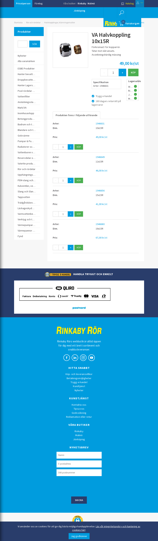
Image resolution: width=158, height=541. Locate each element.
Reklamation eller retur (79, 416)
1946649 (100, 157)
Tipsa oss (79, 408)
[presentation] (84, 486)
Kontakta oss (79, 404)
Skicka (79, 500)
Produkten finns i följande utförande (76, 115)
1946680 (100, 224)
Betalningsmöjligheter (79, 378)
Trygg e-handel (79, 382)
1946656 (100, 190)
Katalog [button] (118, 3)
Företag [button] (39, 3)
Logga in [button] (135, 3)
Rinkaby (82, 3)
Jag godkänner (79, 536)
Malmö (91, 3)
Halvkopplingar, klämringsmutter (59, 22)
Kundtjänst (79, 386)
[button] (120, 12)
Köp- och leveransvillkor (79, 374)
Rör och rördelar (33, 22)
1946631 (100, 123)
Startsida (18, 22)
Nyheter (79, 390)
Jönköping (79, 10)
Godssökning (79, 412)
